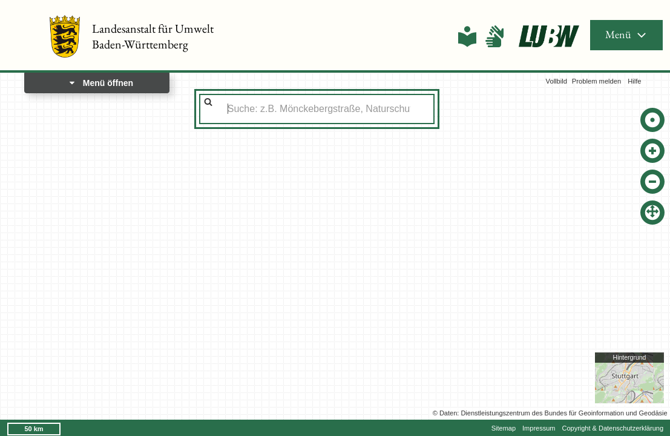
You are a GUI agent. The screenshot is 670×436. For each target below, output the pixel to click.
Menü (626, 34)
